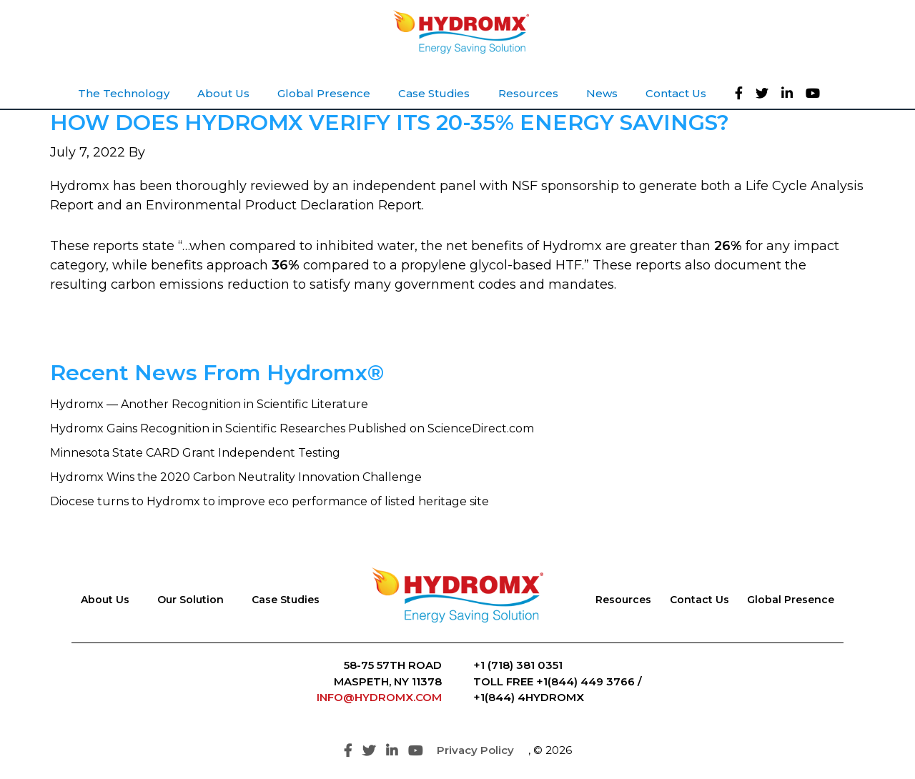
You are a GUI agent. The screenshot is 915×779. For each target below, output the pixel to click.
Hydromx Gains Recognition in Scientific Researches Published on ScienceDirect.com (292, 428)
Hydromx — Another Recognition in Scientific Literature (209, 404)
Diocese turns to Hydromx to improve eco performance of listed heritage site (269, 501)
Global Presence (790, 599)
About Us (105, 599)
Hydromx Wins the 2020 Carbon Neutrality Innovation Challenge (236, 477)
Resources (623, 599)
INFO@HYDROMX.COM (379, 697)
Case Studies (286, 599)
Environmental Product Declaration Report (284, 205)
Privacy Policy (475, 750)
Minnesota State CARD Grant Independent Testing (195, 453)
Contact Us (699, 599)
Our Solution (190, 599)
